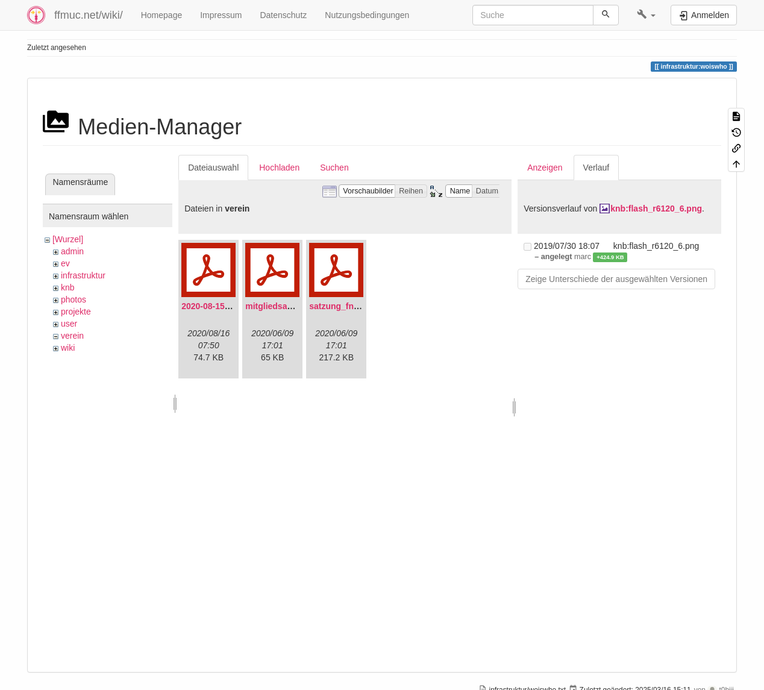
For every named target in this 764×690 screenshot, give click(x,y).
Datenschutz (283, 15)
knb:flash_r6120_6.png (656, 208)
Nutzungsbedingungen (367, 15)
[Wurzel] (67, 239)
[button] (646, 15)
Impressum (221, 15)
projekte (76, 311)
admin (72, 251)
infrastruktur (83, 275)
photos (73, 299)
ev (65, 263)
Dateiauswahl (213, 167)
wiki (68, 348)
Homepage (162, 15)
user (69, 323)
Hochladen (279, 167)
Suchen (334, 167)
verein (72, 335)
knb (68, 287)
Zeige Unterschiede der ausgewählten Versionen (616, 279)
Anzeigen (544, 167)
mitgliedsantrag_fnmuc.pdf (299, 306)
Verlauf (596, 167)
